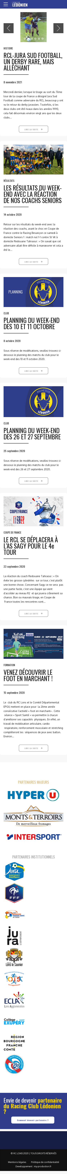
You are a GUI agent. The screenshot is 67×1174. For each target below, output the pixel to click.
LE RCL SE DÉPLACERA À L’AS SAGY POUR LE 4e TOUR (31, 551)
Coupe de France (12, 538)
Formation (9, 671)
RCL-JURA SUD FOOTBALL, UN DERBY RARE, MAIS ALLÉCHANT (33, 61)
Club (6, 318)
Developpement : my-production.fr (33, 1169)
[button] (9, 28)
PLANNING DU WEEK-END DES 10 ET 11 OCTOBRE (31, 328)
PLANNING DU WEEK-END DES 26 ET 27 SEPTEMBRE (32, 438)
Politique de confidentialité (45, 1165)
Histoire (8, 48)
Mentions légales (17, 1165)
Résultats (9, 185)
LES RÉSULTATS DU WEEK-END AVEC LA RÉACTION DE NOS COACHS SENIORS (33, 198)
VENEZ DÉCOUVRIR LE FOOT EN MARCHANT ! (28, 681)
